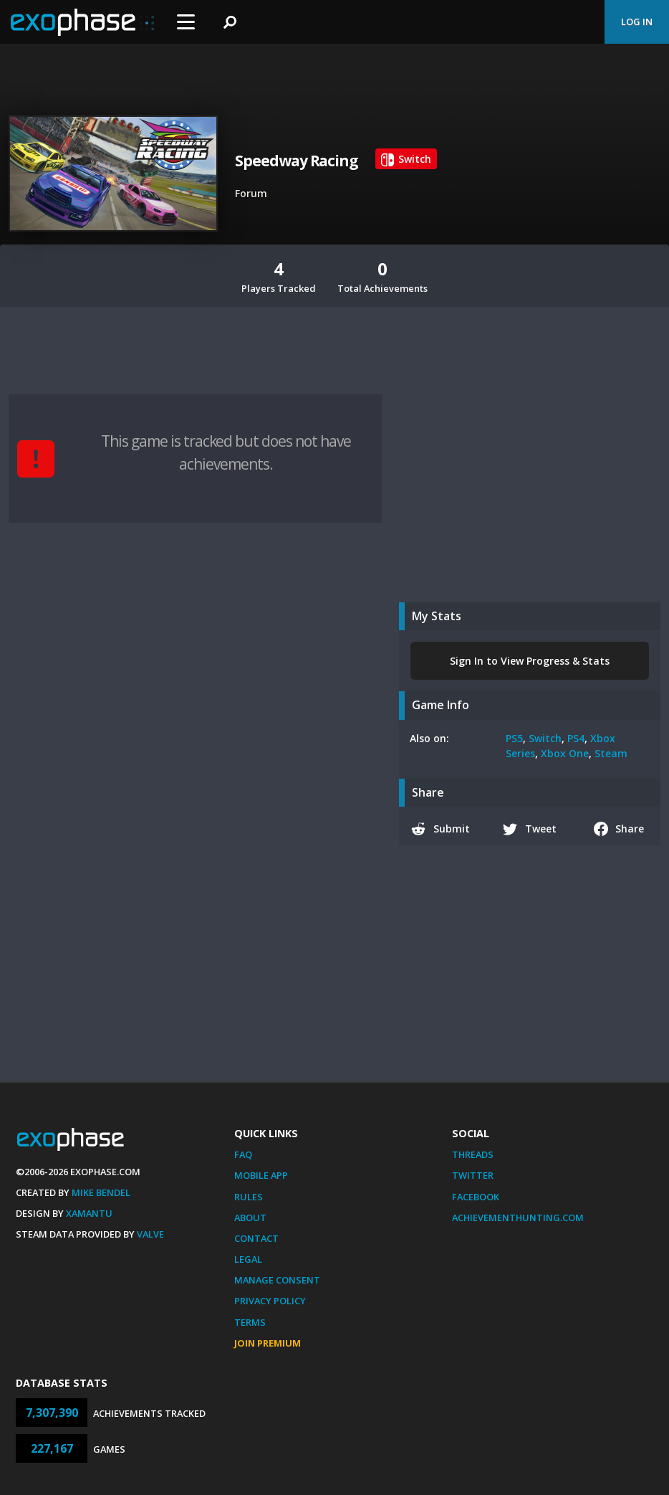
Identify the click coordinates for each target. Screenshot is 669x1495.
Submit (440, 829)
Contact (256, 1238)
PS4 (575, 738)
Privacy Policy (270, 1300)
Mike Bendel (101, 1192)
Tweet (530, 829)
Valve (150, 1234)
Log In (637, 21)
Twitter (473, 1175)
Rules (248, 1196)
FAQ (243, 1154)
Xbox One (565, 753)
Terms (250, 1322)
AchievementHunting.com (518, 1217)
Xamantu (89, 1213)
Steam (611, 753)
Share (619, 829)
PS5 (514, 738)
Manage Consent (277, 1279)
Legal (248, 1259)
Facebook (475, 1196)
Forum (251, 193)
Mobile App (261, 1175)
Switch (545, 738)
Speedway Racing (296, 161)
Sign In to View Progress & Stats (530, 661)
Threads (473, 1154)
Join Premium (267, 1343)
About (250, 1217)
